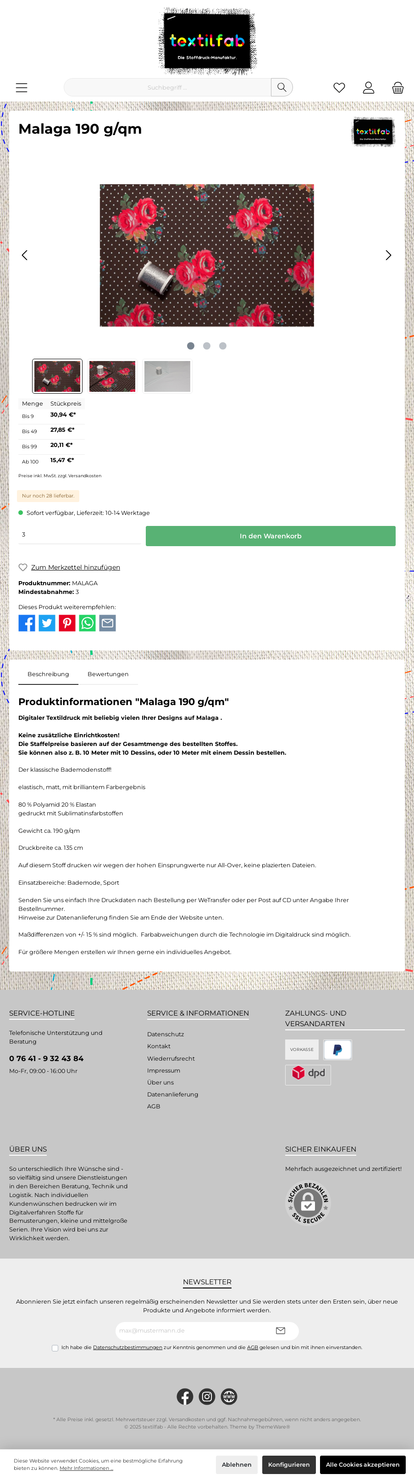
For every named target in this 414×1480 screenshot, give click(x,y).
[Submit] (280, 1331)
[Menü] (21, 87)
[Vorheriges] (25, 255)
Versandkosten (187, 1420)
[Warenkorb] (395, 87)
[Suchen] (282, 87)
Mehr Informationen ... (86, 1468)
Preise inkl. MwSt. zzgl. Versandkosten (59, 475)
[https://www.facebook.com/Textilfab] (185, 1396)
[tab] (48, 674)
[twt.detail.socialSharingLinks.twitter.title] (47, 622)
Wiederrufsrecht (171, 1058)
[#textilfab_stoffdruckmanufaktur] (207, 1396)
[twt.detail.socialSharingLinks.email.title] (107, 622)
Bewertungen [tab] (108, 674)
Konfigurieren (289, 1464)
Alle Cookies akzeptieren (363, 1464)
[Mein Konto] (368, 87)
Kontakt (159, 1046)
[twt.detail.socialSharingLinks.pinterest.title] (67, 622)
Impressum (163, 1070)
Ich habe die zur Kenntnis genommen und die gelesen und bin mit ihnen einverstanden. (211, 1347)
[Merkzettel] (339, 87)
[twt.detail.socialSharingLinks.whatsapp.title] (87, 622)
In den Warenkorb (271, 536)
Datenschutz (165, 1034)
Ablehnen (237, 1464)
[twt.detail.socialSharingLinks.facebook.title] (27, 622)
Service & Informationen (198, 1013)
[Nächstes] (388, 255)
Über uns (160, 1082)
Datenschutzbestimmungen (127, 1347)
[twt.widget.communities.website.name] (229, 1396)
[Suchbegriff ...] (167, 87)
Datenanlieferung (173, 1094)
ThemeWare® (273, 1427)
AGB (153, 1106)
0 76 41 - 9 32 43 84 (46, 1058)
